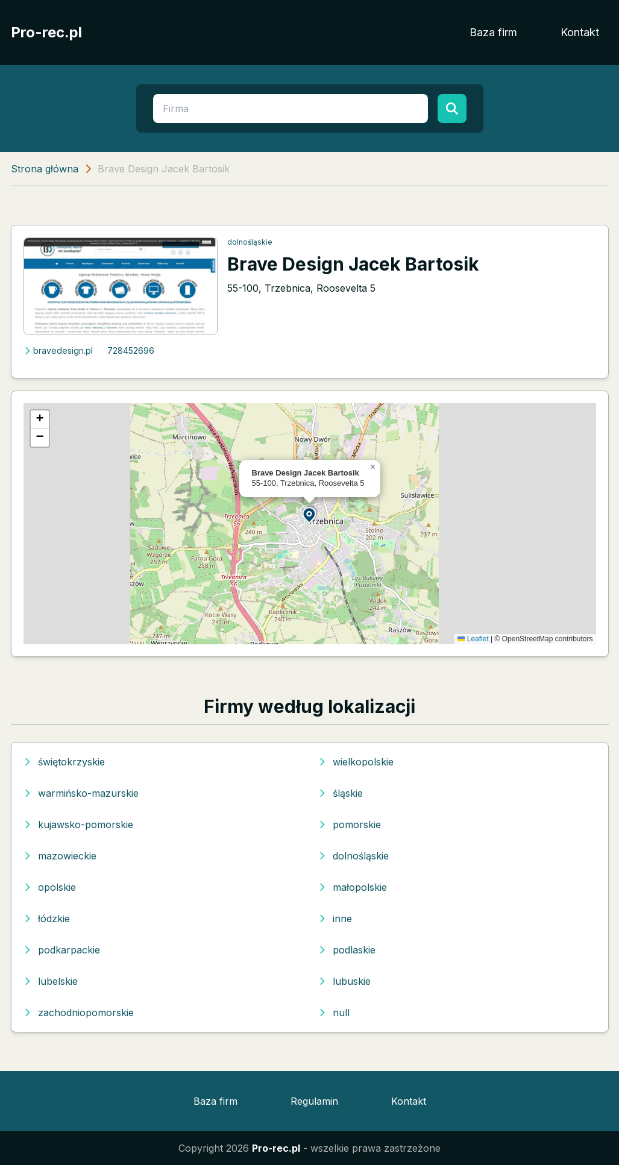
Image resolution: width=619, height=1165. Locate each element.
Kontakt (580, 32)
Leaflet (472, 639)
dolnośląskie (249, 242)
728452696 (130, 350)
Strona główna (44, 169)
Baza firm (493, 32)
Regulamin (314, 1101)
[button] (310, 514)
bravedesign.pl (58, 350)
